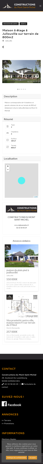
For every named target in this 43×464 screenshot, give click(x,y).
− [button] (8, 170)
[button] (5, 71)
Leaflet (36, 197)
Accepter (33, 458)
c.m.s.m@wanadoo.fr (21, 225)
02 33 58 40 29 (21, 228)
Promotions (9, 423)
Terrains (7, 420)
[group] (21, 72)
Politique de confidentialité (16, 458)
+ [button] (8, 166)
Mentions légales (9, 439)
